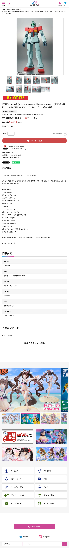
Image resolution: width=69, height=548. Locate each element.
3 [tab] (50, 419)
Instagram (44, 536)
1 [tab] (11, 419)
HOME (3, 10)
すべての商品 (10, 10)
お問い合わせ (34, 526)
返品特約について (9, 152)
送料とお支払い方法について (12, 157)
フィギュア (18, 10)
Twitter (23, 536)
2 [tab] (30, 419)
